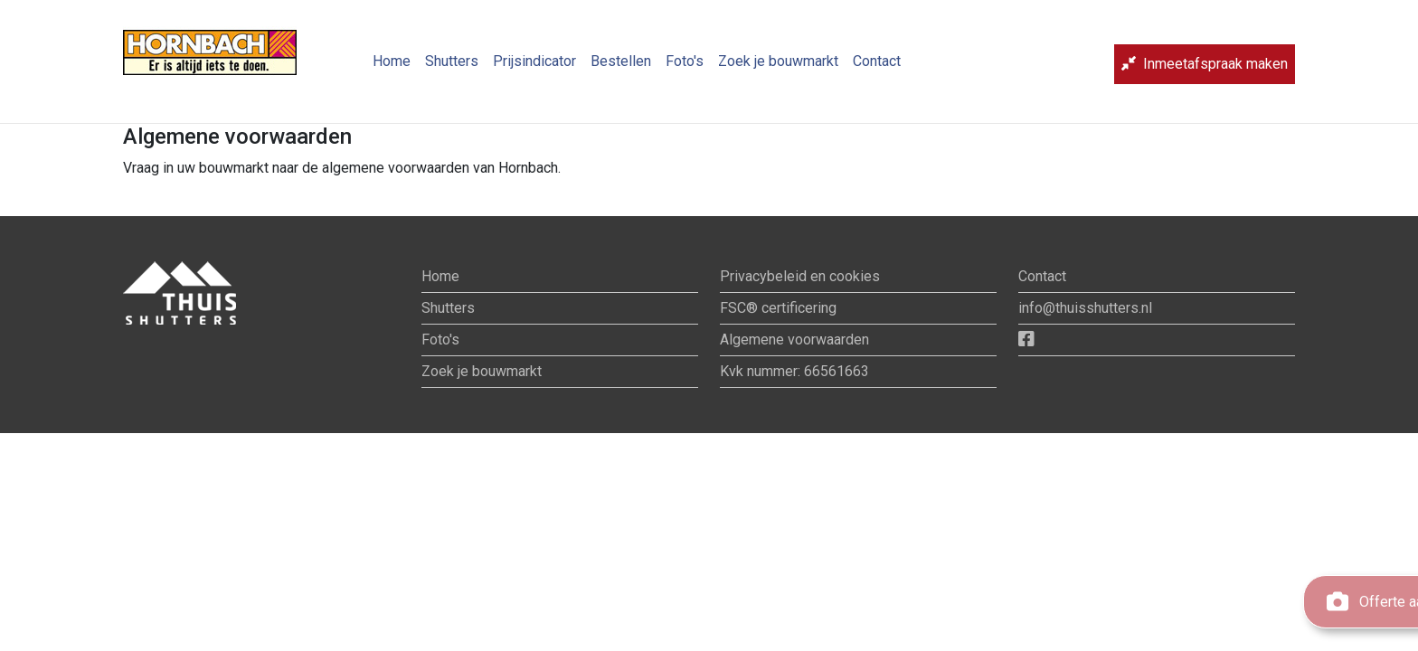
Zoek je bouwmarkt (778, 68)
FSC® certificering (778, 307)
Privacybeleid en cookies (800, 276)
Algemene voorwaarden (794, 339)
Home (392, 68)
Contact (877, 68)
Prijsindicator (534, 68)
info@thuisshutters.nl (1085, 307)
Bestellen (621, 68)
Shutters (451, 68)
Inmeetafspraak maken (1204, 71)
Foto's (685, 68)
